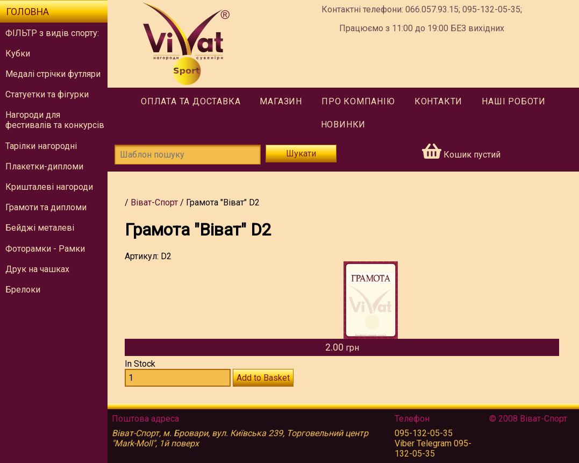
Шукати (301, 153)
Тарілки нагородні (41, 146)
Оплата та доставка (190, 101)
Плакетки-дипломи (44, 166)
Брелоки (22, 289)
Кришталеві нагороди (49, 187)
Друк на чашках (37, 269)
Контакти (438, 101)
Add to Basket (263, 378)
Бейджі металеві (39, 228)
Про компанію (358, 101)
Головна (27, 11)
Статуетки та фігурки (47, 94)
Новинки (343, 124)
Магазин (281, 101)
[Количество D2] (178, 378)
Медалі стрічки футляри (53, 74)
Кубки (17, 53)
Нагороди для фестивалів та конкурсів (54, 120)
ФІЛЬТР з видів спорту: (52, 33)
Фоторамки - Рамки (45, 249)
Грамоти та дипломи (46, 207)
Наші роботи (514, 101)
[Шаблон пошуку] (188, 155)
